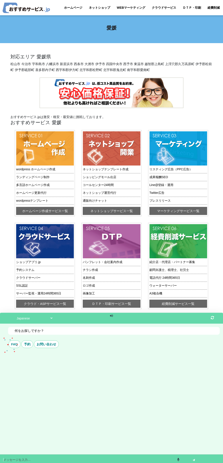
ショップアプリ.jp (28, 262)
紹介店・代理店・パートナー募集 (172, 262)
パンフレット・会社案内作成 (102, 262)
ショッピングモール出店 (99, 177)
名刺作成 (89, 277)
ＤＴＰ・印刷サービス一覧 (111, 304)
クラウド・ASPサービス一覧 (45, 304)
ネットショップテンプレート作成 (105, 169)
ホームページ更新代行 (31, 192)
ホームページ (73, 7)
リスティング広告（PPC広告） (170, 169)
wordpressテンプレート (32, 200)
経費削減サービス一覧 (178, 304)
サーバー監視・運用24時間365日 (38, 293)
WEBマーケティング (131, 7)
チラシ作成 (90, 270)
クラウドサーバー (28, 277)
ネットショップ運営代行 (99, 192)
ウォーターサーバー (163, 285)
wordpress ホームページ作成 (35, 169)
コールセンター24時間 (98, 185)
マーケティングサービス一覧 (178, 211)
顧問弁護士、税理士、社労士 (169, 270)
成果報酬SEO (158, 177)
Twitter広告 (156, 192)
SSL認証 (22, 285)
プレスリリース (160, 200)
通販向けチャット (95, 200)
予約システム (25, 270)
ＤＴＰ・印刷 (192, 7)
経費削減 (214, 7)
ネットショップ (99, 7)
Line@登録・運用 (161, 185)
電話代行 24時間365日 (164, 277)
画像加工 (89, 293)
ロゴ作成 (89, 285)
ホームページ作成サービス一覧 (45, 211)
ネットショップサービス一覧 (111, 211)
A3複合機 (155, 293)
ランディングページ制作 (33, 177)
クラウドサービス (164, 7)
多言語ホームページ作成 (33, 185)
